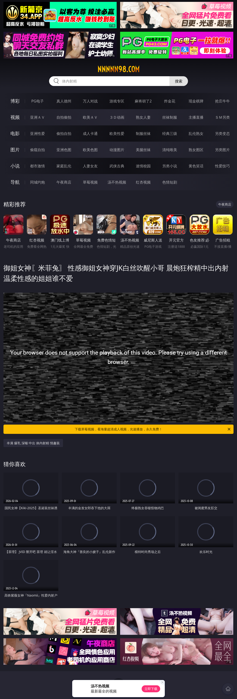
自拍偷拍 (63, 117)
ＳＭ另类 (222, 117)
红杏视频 (143, 182)
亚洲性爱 (37, 133)
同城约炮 (37, 182)
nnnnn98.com (118, 69)
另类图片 (222, 149)
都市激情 (37, 165)
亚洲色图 (63, 149)
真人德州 (63, 101)
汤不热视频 (117, 182)
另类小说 (169, 165)
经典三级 (169, 133)
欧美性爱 (116, 133)
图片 (15, 149)
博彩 (15, 101)
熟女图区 (196, 149)
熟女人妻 (143, 117)
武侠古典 (116, 165)
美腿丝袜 (143, 149)
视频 (15, 117)
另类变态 (222, 133)
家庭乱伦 (63, 165)
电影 (15, 133)
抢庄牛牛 (222, 101)
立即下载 (150, 688)
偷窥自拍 (37, 149)
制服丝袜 (143, 133)
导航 (15, 182)
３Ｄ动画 (116, 117)
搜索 (178, 81)
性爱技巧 (222, 165)
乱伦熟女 (196, 133)
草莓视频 (90, 182)
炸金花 (169, 101)
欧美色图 (90, 149)
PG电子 (37, 101)
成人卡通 (90, 133)
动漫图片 (116, 149)
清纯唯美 (169, 149)
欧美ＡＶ (90, 117)
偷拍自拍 (63, 133)
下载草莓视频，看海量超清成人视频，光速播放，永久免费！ (153, 429)
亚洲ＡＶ (37, 117)
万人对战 (90, 101)
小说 (15, 166)
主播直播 (196, 117)
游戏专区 (116, 101)
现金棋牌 (196, 101)
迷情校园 (143, 165)
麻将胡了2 (143, 101)
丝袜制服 (169, 117)
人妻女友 (90, 165)
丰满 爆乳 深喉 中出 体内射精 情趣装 (33, 443)
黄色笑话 (196, 165)
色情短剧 (169, 182)
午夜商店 (63, 182)
